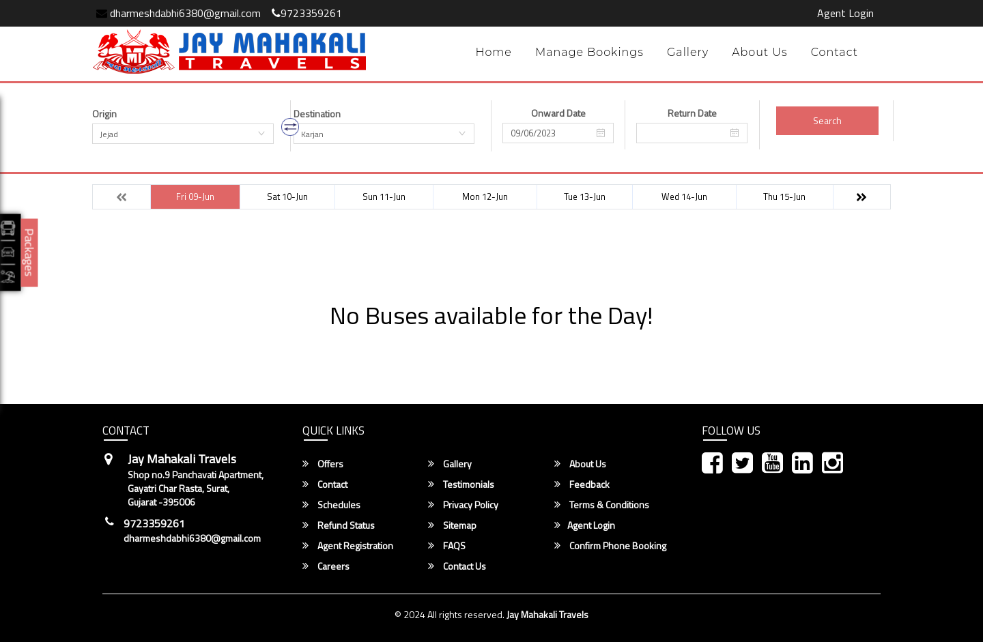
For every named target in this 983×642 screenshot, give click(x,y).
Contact (834, 52)
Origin (104, 114)
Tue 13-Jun (585, 196)
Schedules (331, 505)
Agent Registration (347, 546)
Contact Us (457, 566)
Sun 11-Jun (383, 196)
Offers (322, 464)
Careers (326, 566)
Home (493, 52)
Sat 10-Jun (287, 196)
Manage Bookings (589, 52)
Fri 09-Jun (195, 196)
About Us (760, 52)
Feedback (582, 484)
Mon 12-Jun (485, 196)
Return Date (692, 113)
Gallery (688, 52)
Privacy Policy (463, 505)
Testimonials (461, 484)
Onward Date (558, 113)
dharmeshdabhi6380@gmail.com (178, 13)
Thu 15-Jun (784, 196)
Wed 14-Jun (684, 196)
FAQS (447, 546)
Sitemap (452, 525)
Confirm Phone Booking (610, 546)
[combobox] (183, 133)
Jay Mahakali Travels (547, 614)
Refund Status (338, 525)
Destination (317, 114)
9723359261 (307, 13)
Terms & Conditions (601, 505)
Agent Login (845, 13)
